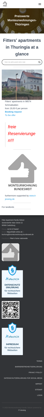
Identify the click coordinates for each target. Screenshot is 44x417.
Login (39, 395)
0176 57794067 (13, 229)
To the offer (10, 115)
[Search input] (21, 62)
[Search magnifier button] (39, 62)
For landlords (8, 207)
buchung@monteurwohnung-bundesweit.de (18, 234)
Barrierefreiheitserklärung (28, 367)
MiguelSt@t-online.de (15, 232)
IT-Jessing (22, 410)
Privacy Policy (35, 372)
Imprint (38, 384)
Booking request (13, 112)
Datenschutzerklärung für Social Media (23, 378)
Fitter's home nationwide (19, 238)
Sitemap (38, 390)
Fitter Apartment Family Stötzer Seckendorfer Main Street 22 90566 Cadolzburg (13, 222)
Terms (39, 361)
